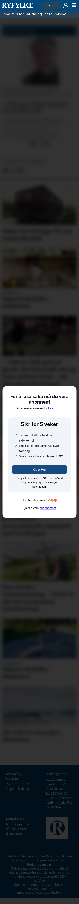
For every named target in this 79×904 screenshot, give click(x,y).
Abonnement (17, 829)
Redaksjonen (17, 824)
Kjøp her (39, 469)
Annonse (14, 834)
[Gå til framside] (19, 5)
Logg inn (65, 5)
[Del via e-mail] (46, 144)
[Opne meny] (74, 5)
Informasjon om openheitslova (39, 893)
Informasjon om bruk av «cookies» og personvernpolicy (39, 887)
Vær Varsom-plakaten (56, 856)
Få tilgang (51, 5)
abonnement (48, 508)
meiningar (35, 161)
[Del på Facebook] (32, 144)
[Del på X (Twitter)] (39, 144)
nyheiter (12, 161)
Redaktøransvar (39, 864)
